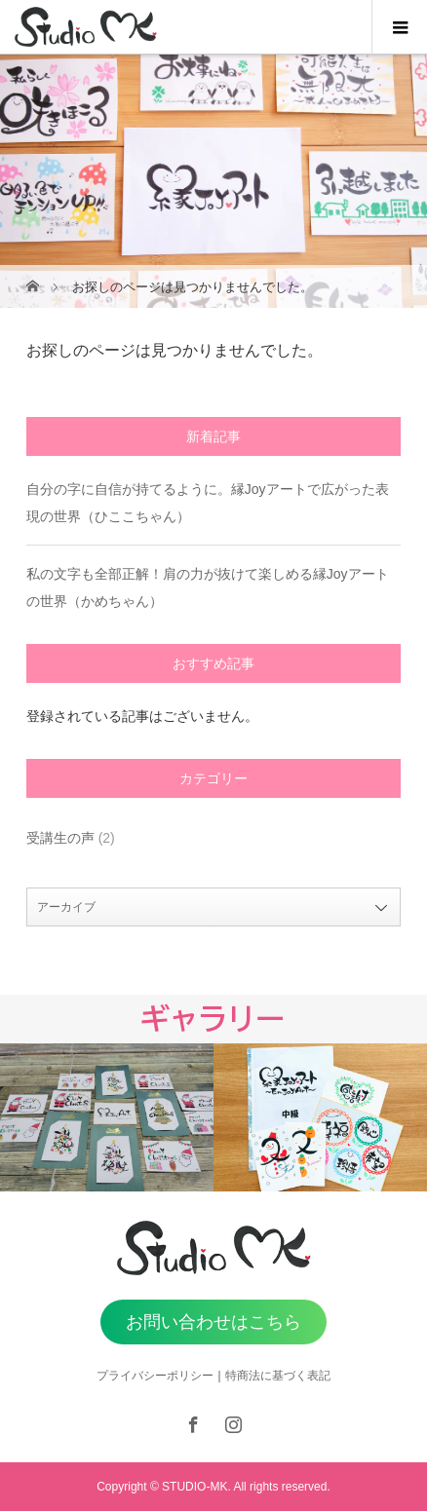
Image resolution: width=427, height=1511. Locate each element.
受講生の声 (60, 838)
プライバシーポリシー (155, 1375)
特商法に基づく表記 (277, 1375)
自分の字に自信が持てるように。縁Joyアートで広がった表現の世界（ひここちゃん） (207, 502)
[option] (107, 1117)
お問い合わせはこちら (213, 1322)
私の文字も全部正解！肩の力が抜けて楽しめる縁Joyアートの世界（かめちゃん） (207, 587)
